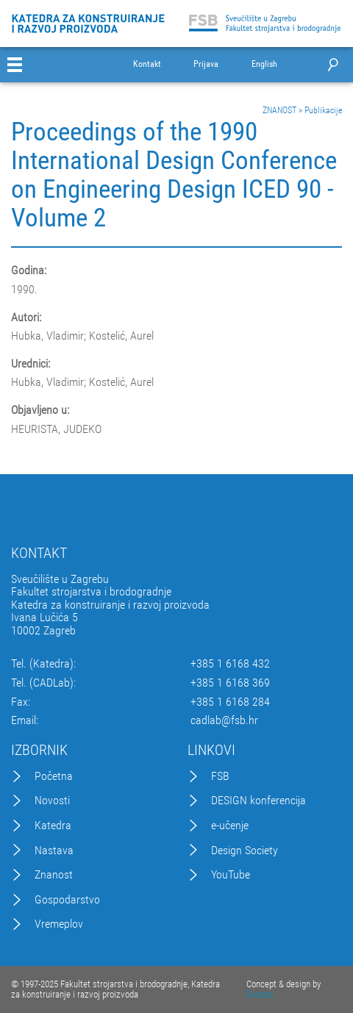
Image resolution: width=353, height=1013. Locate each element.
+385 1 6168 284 (230, 702)
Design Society (244, 850)
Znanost (54, 874)
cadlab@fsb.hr (224, 720)
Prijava (205, 64)
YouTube (230, 874)
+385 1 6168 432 (230, 663)
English (264, 64)
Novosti (52, 800)
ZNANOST (279, 110)
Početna (54, 776)
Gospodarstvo (67, 899)
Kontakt (147, 64)
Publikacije (323, 110)
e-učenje (230, 825)
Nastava (54, 850)
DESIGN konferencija (258, 800)
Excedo (259, 994)
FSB (220, 776)
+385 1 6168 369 (230, 683)
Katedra (53, 825)
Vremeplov (59, 924)
